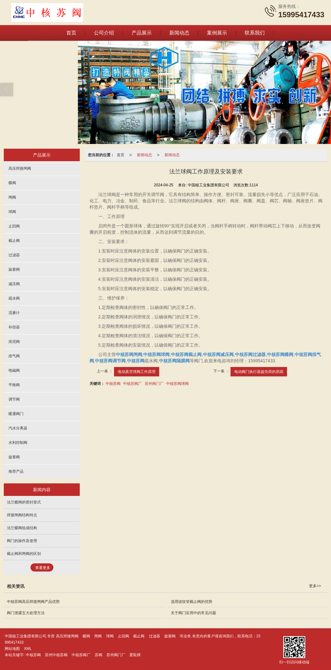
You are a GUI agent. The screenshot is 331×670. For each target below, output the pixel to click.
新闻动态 (179, 32)
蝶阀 (12, 182)
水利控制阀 (17, 442)
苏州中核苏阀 (56, 654)
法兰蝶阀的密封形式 (24, 502)
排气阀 (14, 356)
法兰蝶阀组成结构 (22, 527)
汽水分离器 (17, 428)
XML (28, 648)
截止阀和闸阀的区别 (24, 553)
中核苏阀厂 (132, 383)
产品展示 (142, 32)
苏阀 (98, 654)
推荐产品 (16, 471)
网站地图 (12, 648)
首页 (71, 32)
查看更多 (42, 567)
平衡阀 (14, 384)
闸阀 (12, 197)
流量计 (14, 312)
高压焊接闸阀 (19, 168)
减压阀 (14, 283)
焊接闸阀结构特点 (22, 515)
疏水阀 (14, 298)
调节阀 (14, 399)
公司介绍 (104, 32)
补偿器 (14, 327)
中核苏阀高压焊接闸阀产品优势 (33, 601)
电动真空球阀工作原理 (136, 371)
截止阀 (14, 240)
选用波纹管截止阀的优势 (191, 601)
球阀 (12, 211)
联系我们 (255, 32)
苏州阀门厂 (154, 383)
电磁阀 (14, 370)
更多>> (315, 585)
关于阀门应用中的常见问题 (193, 612)
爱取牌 (135, 654)
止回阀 (14, 226)
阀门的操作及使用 (22, 540)
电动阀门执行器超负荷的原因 (258, 371)
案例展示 (217, 32)
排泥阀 (14, 341)
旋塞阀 (14, 269)
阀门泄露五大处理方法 (26, 612)
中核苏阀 (113, 383)
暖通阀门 (16, 413)
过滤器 (14, 255)
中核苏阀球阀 (177, 383)
